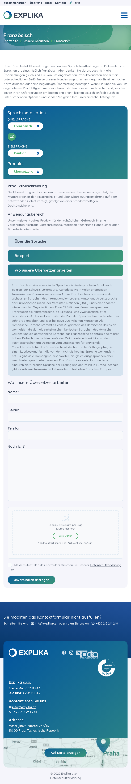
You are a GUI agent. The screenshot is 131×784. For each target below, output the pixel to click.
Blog (48, 3)
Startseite (10, 41)
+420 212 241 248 (107, 623)
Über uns (36, 3)
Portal (77, 3)
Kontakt (60, 3)
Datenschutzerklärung (105, 565)
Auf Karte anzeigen (65, 753)
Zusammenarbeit (15, 3)
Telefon (65, 432)
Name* (65, 395)
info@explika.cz (45, 623)
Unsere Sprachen (36, 41)
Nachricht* (65, 473)
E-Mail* (65, 413)
